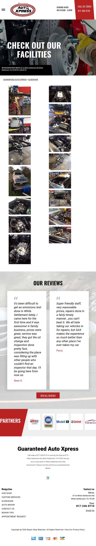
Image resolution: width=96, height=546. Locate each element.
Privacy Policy (79, 530)
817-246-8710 (84, 10)
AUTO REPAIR (8, 505)
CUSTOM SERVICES (11, 497)
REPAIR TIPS (8, 512)
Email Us (90, 511)
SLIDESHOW (33, 80)
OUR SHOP (7, 493)
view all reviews (48, 395)
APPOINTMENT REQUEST (14, 516)
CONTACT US (8, 509)
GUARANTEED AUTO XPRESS (14, 80)
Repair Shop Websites (36, 530)
